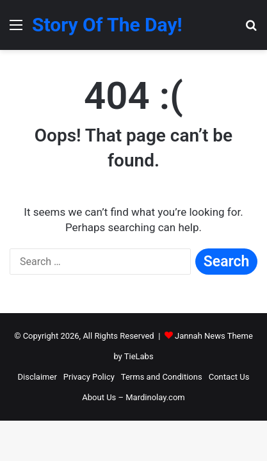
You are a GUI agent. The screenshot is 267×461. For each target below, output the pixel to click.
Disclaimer (37, 377)
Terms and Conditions (161, 377)
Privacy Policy (89, 377)
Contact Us (229, 377)
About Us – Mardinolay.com (133, 397)
